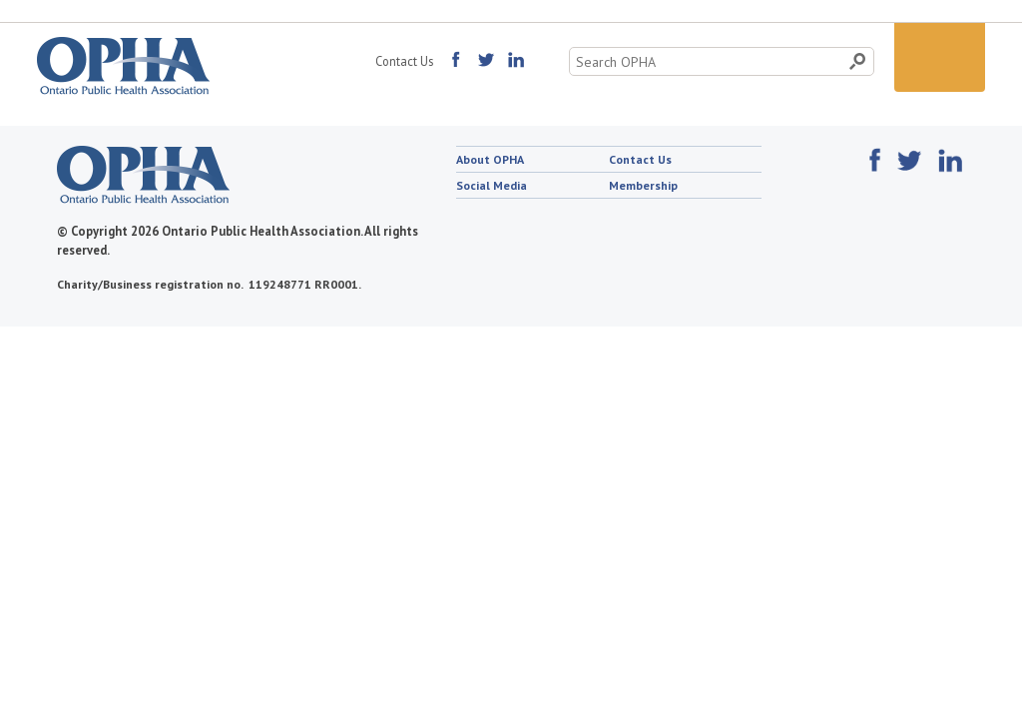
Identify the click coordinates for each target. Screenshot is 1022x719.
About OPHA (490, 159)
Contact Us (404, 61)
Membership (643, 185)
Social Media (491, 185)
